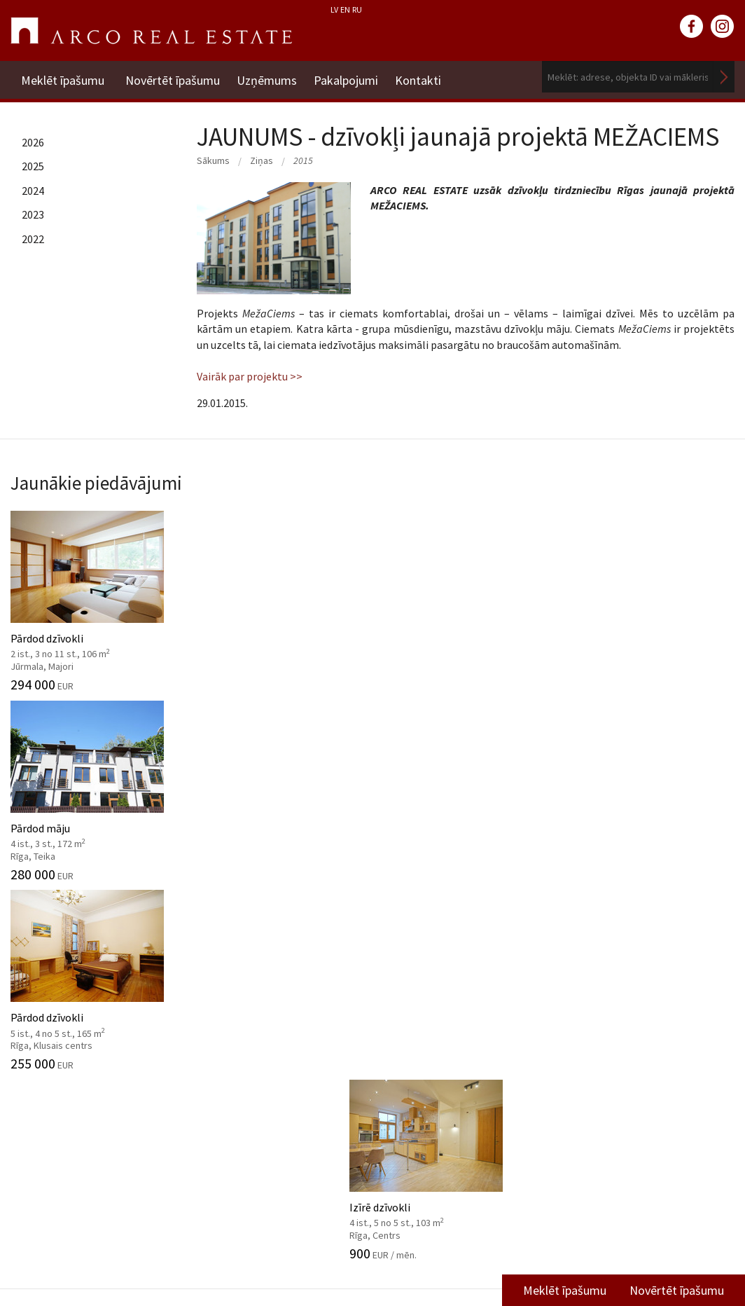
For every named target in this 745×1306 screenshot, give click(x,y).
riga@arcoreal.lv (347, 1263)
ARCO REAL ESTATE (151, 31)
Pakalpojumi (354, 77)
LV (334, 9)
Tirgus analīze (231, 1036)
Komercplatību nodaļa (622, 1051)
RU (357, 9)
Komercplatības (445, 757)
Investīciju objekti (239, 1014)
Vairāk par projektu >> (249, 376)
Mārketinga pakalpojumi (255, 1078)
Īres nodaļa (595, 1030)
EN (345, 9)
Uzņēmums (271, 77)
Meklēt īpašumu (62, 77)
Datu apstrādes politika (67, 1057)
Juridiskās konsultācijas (253, 1099)
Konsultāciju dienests (248, 1057)
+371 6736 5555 (347, 1246)
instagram (722, 27)
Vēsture (29, 993)
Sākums (213, 160)
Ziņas (261, 160)
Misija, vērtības (46, 1014)
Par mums (35, 971)
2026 (33, 142)
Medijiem (32, 1142)
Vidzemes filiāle (607, 1072)
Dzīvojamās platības (89, 757)
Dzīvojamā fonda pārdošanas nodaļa (638, 979)
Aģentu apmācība (238, 1120)
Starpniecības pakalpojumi (261, 971)
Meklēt (723, 76)
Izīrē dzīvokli (651, 595)
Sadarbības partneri (58, 1120)
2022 (33, 239)
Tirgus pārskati (441, 1049)
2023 (33, 214)
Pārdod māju (279, 595)
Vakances (33, 1099)
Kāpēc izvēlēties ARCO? (253, 1142)
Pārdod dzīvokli (93, 595)
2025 (33, 166)
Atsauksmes (40, 1163)
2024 (33, 191)
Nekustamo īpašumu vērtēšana (271, 993)
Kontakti (431, 77)
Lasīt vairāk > (702, 1094)
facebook (692, 27)
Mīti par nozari (46, 1078)
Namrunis (34, 1184)
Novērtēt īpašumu (172, 77)
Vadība (26, 1036)
